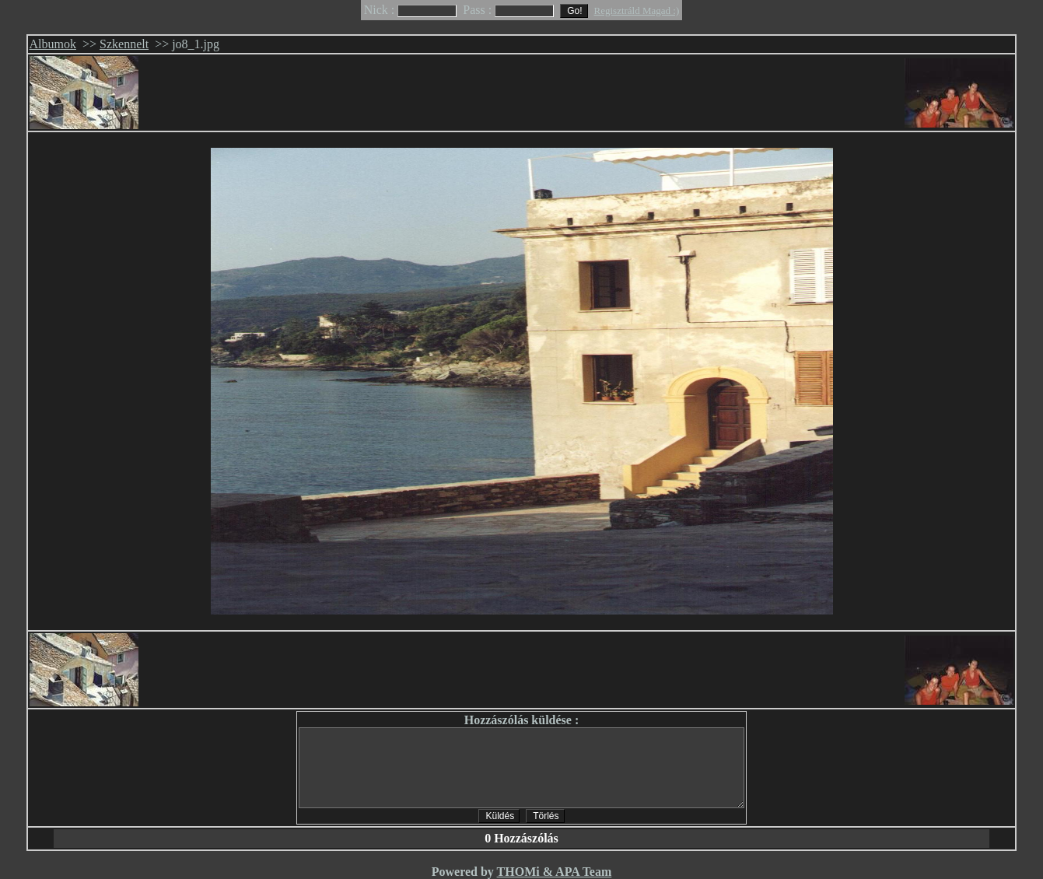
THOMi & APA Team (554, 871)
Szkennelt (124, 44)
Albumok (53, 44)
